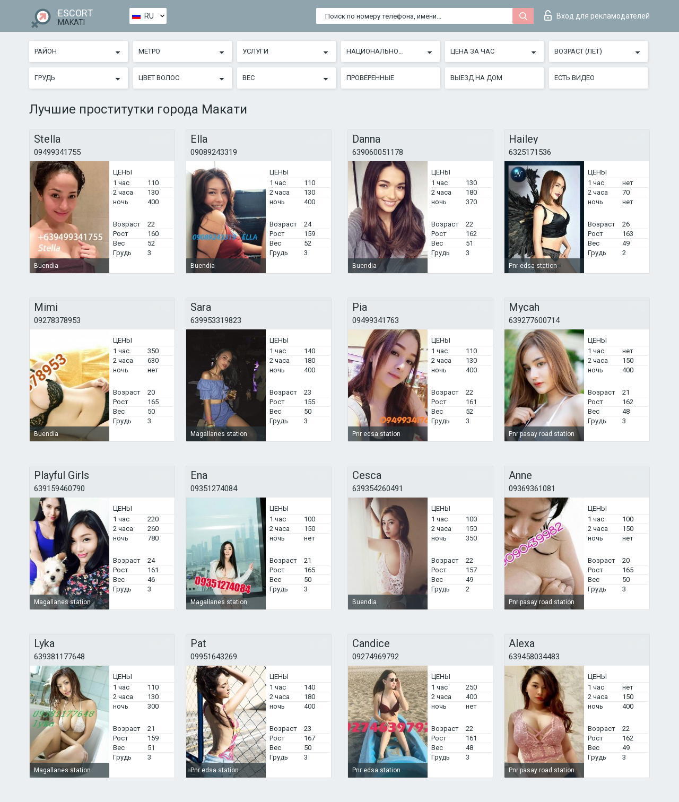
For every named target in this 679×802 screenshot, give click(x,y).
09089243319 (213, 152)
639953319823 (215, 320)
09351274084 (213, 488)
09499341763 (375, 320)
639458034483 (534, 656)
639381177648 (59, 656)
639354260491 (377, 488)
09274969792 (375, 656)
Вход (597, 15)
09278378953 (57, 320)
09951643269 (213, 656)
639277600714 (534, 320)
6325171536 (530, 152)
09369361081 (532, 488)
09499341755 (57, 152)
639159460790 (59, 488)
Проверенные (370, 78)
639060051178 (377, 152)
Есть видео (574, 78)
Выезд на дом (476, 78)
